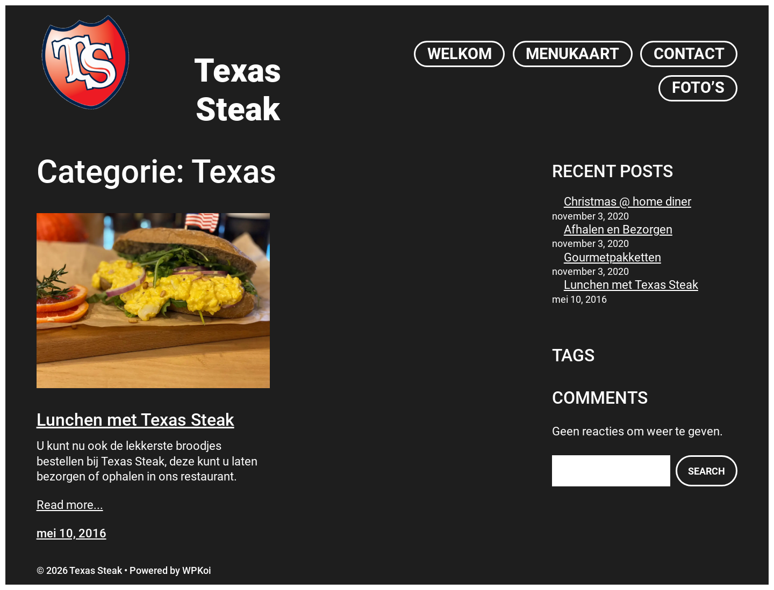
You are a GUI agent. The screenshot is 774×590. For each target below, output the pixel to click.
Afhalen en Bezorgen (618, 229)
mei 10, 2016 (71, 533)
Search (706, 471)
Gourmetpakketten (612, 257)
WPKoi (196, 570)
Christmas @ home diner (627, 201)
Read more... (70, 505)
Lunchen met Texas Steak (135, 420)
